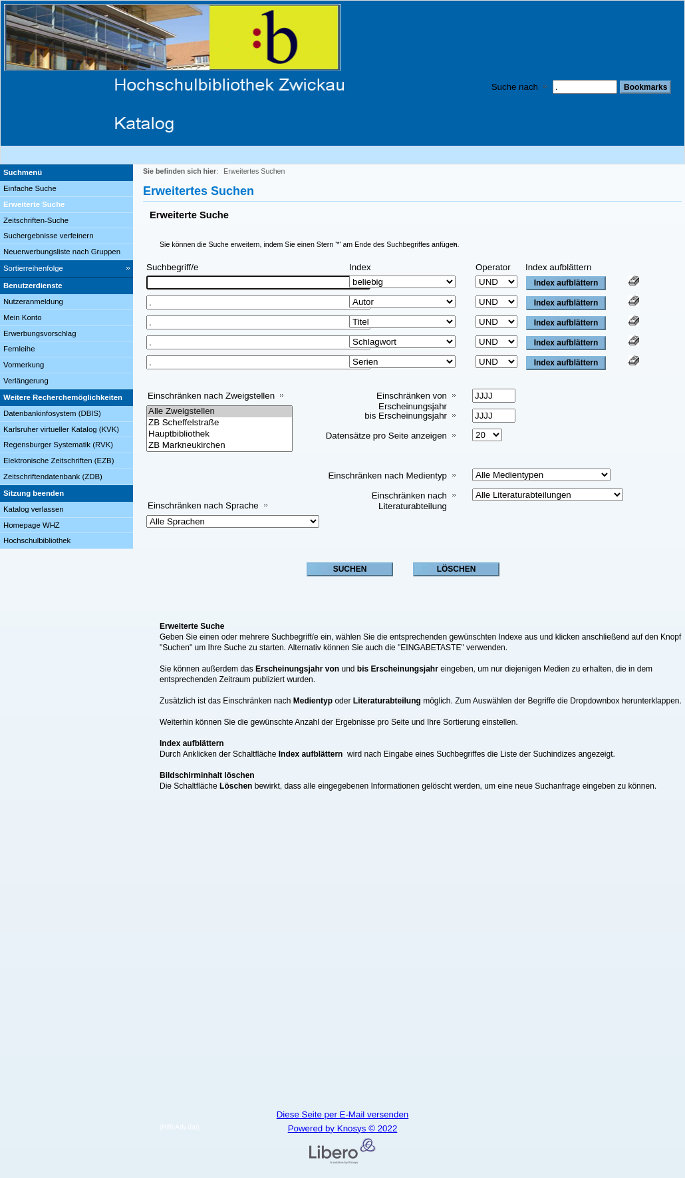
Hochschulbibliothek (36, 540)
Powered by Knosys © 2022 (343, 1128)
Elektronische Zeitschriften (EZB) (58, 461)
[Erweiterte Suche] (66, 205)
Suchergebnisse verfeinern (48, 236)
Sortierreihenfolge (33, 268)
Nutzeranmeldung (33, 301)
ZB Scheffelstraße (219, 423)
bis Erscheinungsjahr (405, 416)
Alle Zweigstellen (219, 411)
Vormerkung (23, 365)
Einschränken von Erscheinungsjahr (411, 401)
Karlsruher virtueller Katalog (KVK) (61, 429)
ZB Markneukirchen (219, 445)
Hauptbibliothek (219, 434)
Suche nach (514, 87)
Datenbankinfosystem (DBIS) (52, 413)
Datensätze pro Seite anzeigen (386, 436)
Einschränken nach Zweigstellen (211, 396)
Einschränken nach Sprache (203, 505)
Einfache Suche (30, 188)
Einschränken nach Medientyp (387, 476)
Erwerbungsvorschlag (39, 333)
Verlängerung (26, 381)
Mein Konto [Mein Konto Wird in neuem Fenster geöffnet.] (22, 317)
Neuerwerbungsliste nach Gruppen (61, 252)
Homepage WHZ (31, 525)
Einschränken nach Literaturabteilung (409, 501)
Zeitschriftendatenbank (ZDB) (52, 477)
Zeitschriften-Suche (35, 220)
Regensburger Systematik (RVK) (58, 445)
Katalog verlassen (33, 509)
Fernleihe (19, 349)
